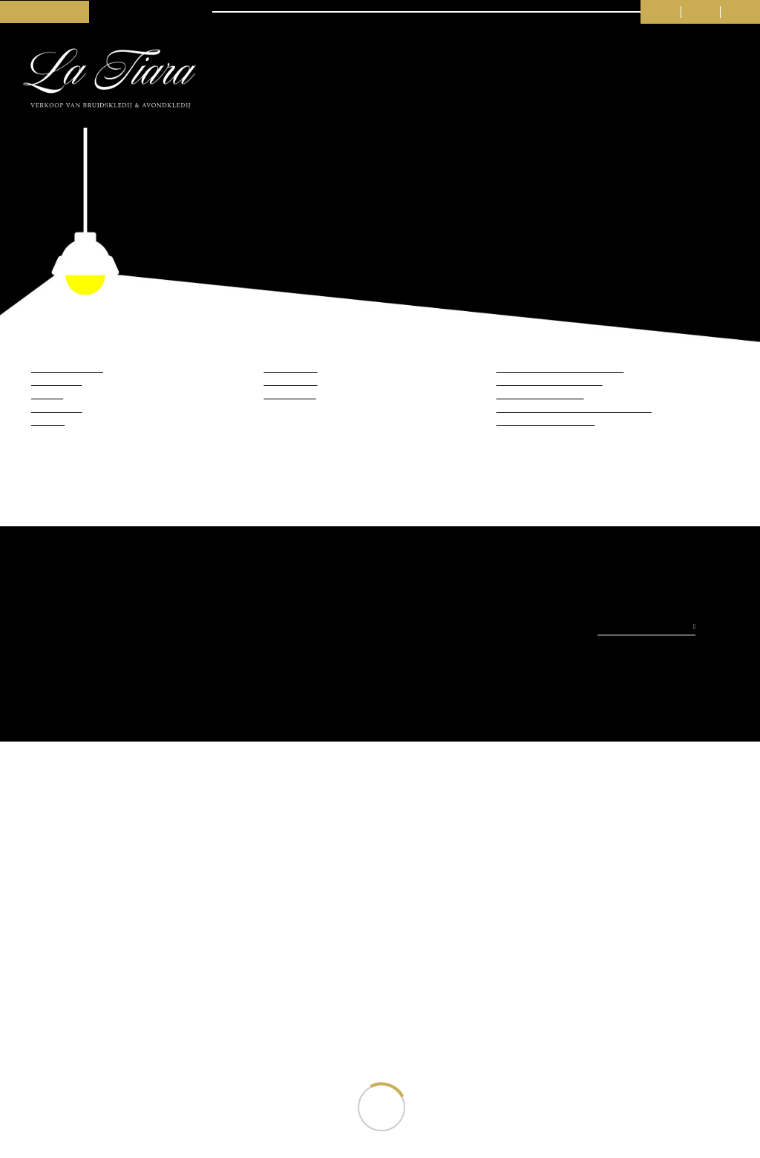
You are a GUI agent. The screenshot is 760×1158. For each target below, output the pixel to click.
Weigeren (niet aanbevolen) (474, 632)
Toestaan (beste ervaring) (284, 632)
